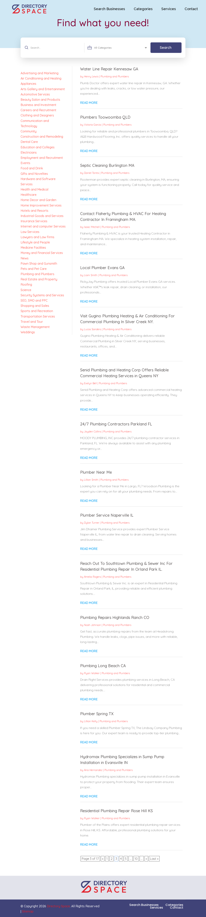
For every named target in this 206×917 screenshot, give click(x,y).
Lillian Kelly (90, 721)
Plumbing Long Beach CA (103, 665)
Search (165, 47)
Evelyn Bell (90, 383)
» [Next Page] (146, 859)
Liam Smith (90, 275)
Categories (143, 9)
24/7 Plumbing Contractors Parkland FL (116, 424)
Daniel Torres (91, 172)
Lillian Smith (91, 479)
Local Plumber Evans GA (102, 267)
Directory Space (58, 906)
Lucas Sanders (92, 329)
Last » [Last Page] (154, 859)
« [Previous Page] (102, 859)
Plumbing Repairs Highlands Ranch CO (114, 617)
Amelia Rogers (92, 576)
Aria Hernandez (93, 770)
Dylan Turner (91, 522)
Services (168, 9)
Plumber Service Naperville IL (106, 515)
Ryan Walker (92, 673)
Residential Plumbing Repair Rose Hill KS (116, 810)
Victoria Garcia (92, 124)
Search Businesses (109, 9)
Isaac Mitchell (92, 226)
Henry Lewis (91, 76)
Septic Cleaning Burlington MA (107, 165)
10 (136, 859)
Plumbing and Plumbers (115, 76)
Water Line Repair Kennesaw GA (109, 68)
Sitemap (28, 911)
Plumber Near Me (96, 472)
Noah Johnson (92, 624)
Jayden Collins (92, 431)
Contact (191, 9)
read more (89, 103)
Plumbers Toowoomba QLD (105, 117)
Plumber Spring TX (96, 713)
